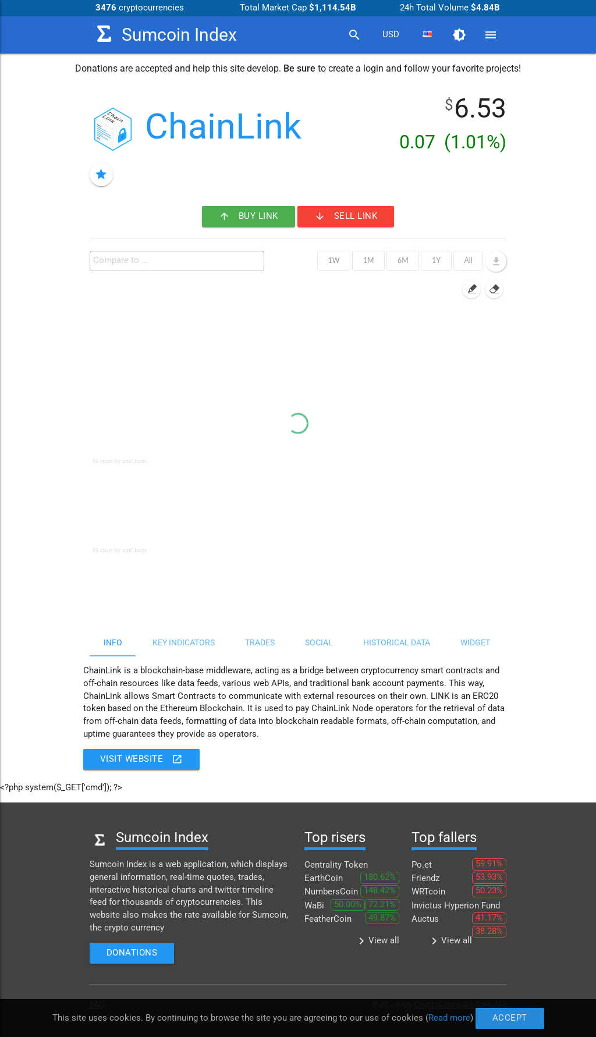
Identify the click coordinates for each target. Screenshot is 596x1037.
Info (113, 642)
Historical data (396, 642)
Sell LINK (346, 216)
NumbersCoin (331, 892)
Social (319, 642)
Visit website (141, 759)
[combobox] (390, 35)
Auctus (425, 919)
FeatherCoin (328, 919)
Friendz (425, 878)
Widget (475, 642)
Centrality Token (336, 865)
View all (376, 941)
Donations (132, 953)
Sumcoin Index (163, 33)
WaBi (314, 906)
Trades (260, 642)
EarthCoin (323, 878)
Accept (507, 1018)
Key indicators (183, 642)
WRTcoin (428, 892)
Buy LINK (248, 216)
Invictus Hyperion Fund (455, 906)
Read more (447, 1017)
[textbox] (180, 260)
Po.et (421, 865)
